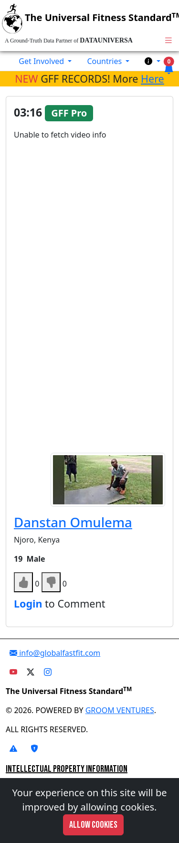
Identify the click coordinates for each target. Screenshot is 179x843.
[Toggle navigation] (168, 40)
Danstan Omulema (73, 522)
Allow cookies (93, 825)
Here (152, 78)
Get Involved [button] (42, 61)
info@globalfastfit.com (55, 653)
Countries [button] (105, 61)
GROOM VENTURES (119, 710)
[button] (152, 61)
